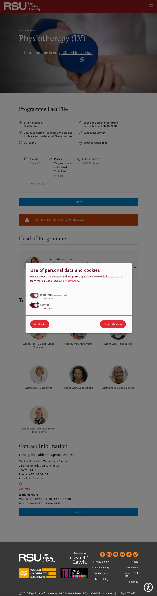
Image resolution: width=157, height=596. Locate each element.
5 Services (46, 308)
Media (134, 562)
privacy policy (71, 281)
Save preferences (113, 324)
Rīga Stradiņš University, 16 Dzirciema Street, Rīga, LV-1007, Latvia (69, 593)
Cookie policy (101, 573)
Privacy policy (101, 562)
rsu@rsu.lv (116, 593)
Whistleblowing (100, 567)
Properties (132, 567)
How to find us (131, 575)
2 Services (46, 298)
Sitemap (133, 582)
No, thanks (39, 324)
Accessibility (102, 579)
